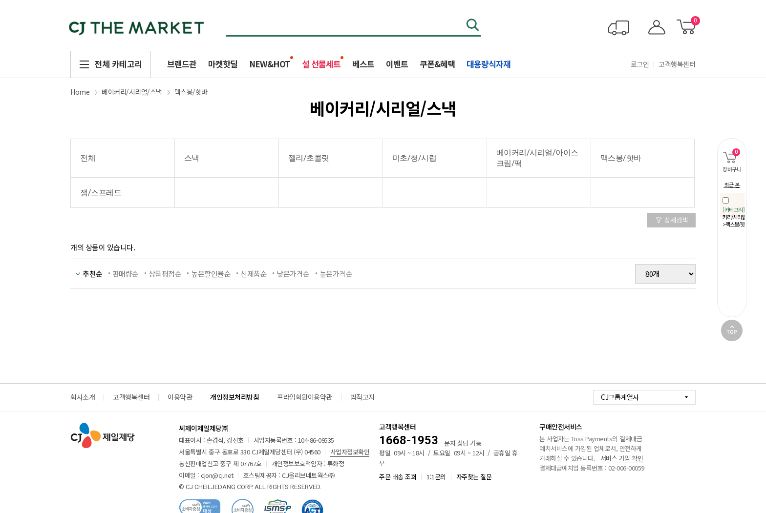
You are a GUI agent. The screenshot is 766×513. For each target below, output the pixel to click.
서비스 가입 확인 (621, 458)
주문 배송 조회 (397, 476)
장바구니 (729, 155)
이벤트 (397, 64)
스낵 (191, 158)
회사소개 (82, 397)
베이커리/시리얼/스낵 (132, 91)
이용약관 (180, 397)
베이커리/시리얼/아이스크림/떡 (537, 158)
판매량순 (125, 273)
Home (79, 91)
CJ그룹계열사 (620, 397)
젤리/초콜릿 (308, 158)
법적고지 (362, 397)
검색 (473, 26)
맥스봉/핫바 (191, 91)
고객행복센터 (677, 64)
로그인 (640, 64)
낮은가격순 (293, 273)
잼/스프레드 (100, 192)
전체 (87, 158)
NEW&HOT (269, 64)
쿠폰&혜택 (437, 64)
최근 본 (732, 184)
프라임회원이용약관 (304, 397)
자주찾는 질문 (474, 476)
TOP (732, 330)
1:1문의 (436, 476)
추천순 (93, 273)
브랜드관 (181, 64)
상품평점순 (165, 273)
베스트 (363, 64)
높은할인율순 (211, 273)
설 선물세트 (321, 64)
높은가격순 (336, 273)
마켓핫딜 (222, 64)
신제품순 (253, 273)
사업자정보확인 (350, 451)
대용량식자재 (489, 64)
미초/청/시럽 (414, 158)
